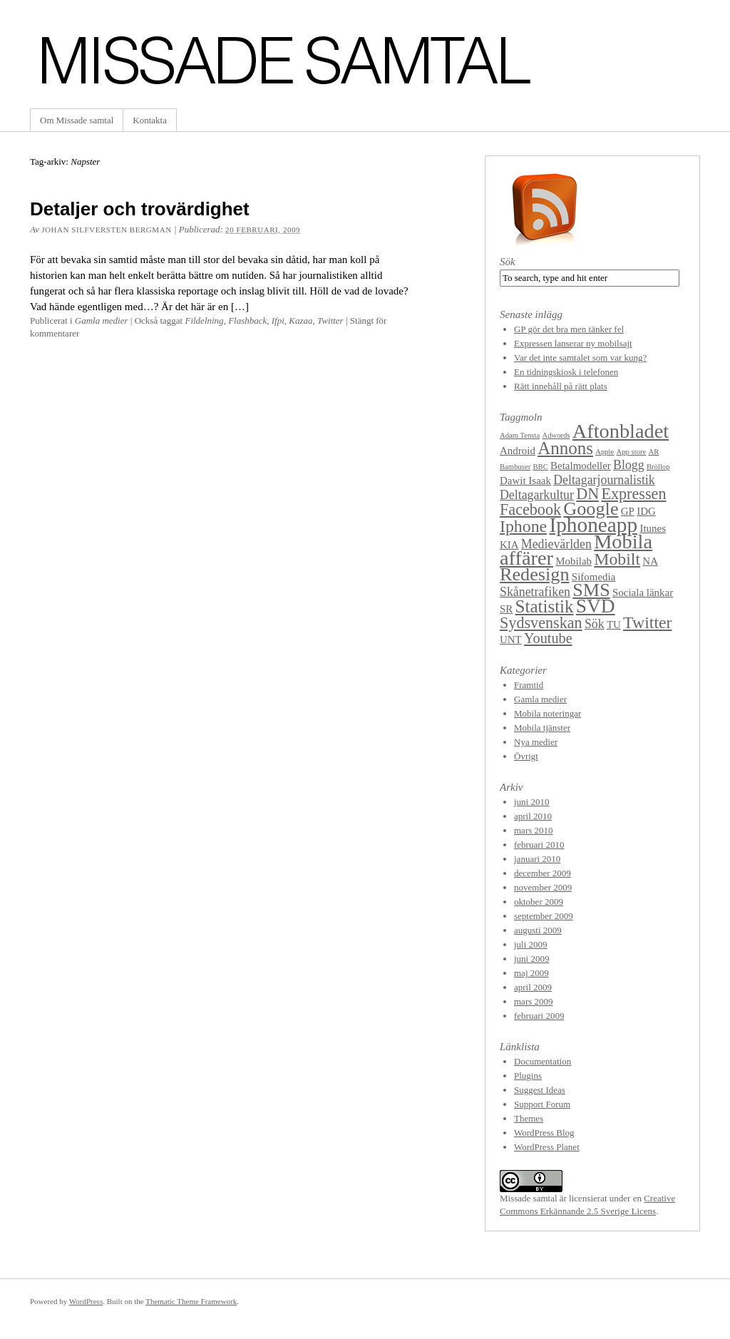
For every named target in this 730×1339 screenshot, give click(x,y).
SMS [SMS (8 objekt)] (591, 590)
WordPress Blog (544, 1132)
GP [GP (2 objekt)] (627, 511)
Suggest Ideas (539, 1089)
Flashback (247, 320)
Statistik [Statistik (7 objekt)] (544, 606)
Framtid (528, 684)
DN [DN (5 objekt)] (587, 494)
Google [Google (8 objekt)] (590, 508)
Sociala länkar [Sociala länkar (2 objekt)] (642, 592)
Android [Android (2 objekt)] (517, 450)
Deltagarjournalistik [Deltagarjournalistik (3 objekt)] (604, 480)
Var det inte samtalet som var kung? (580, 357)
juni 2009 (531, 958)
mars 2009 (533, 1001)
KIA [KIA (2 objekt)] (509, 544)
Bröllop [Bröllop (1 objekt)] (658, 467)
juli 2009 (531, 944)
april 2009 (533, 987)
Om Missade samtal (76, 120)
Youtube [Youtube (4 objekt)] (548, 638)
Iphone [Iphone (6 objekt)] (523, 526)
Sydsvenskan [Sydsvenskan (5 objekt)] (541, 623)
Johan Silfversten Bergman (106, 229)
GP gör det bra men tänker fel (569, 329)
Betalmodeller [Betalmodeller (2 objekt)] (580, 465)
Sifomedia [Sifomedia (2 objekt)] (594, 577)
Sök (507, 261)
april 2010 (533, 816)
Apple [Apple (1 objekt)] (604, 452)
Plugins (528, 1075)
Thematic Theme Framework (191, 1301)
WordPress (86, 1301)
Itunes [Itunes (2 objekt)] (652, 528)
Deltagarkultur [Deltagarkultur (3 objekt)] (537, 495)
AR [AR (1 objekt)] (654, 452)
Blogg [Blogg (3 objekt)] (628, 465)
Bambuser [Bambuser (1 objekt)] (515, 467)
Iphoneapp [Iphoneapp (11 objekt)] (593, 524)
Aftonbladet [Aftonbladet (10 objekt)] (620, 431)
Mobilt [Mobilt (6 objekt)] (617, 559)
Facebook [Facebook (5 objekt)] (530, 509)
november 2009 (543, 887)
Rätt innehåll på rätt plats (560, 386)
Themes (528, 1118)
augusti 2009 (538, 930)
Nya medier (535, 742)
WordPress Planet (547, 1147)
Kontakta (150, 120)
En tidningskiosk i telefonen (566, 371)
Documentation (542, 1061)
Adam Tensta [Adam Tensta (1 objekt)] (520, 435)
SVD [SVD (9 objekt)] (595, 606)
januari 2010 (537, 858)
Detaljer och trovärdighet (140, 209)
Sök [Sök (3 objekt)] (595, 624)
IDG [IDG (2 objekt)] (646, 511)
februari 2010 (539, 844)
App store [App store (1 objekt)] (632, 452)
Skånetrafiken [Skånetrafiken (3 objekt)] (535, 592)
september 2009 (543, 915)
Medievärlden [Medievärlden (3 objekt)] (556, 544)
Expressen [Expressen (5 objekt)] (633, 494)
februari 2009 (539, 1015)
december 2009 (542, 873)
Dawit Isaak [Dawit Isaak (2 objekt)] (525, 480)
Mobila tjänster (542, 727)
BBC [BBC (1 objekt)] (540, 467)
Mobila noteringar (547, 713)
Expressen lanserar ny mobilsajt (573, 343)
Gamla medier (101, 320)
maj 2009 (531, 973)
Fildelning (204, 320)
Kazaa (300, 320)
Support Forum (542, 1104)
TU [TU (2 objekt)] (614, 624)
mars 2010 (533, 830)
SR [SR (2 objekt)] (506, 609)
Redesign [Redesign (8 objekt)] (535, 574)
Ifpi (278, 320)
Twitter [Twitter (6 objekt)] (647, 622)
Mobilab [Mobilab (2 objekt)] (573, 561)
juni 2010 (531, 801)
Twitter (330, 320)
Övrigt (526, 756)
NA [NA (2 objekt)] (650, 561)
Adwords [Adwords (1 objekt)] (556, 435)
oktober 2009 (538, 901)
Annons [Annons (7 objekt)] (565, 448)
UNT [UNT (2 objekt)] (511, 639)
